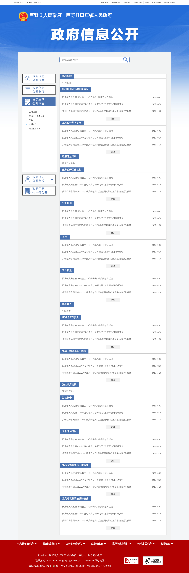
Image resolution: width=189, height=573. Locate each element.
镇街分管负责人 (70, 317)
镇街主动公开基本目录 (74, 351)
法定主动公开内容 (38, 101)
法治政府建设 (69, 384)
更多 (113, 118)
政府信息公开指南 (38, 78)
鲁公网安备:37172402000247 (70, 566)
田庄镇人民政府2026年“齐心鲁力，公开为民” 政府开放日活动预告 (92, 104)
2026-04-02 (156, 97)
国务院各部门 (50, 543)
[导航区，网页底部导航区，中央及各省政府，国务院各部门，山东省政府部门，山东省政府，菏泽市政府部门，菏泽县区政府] (94, 544)
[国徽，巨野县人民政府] (41, 16)
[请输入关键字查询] (94, 60)
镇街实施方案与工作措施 (75, 465)
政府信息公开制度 (38, 89)
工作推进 (67, 270)
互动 (64, 237)
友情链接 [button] (165, 543)
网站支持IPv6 (169, 3)
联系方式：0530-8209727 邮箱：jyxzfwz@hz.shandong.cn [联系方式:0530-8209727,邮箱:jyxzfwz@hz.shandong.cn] (65, 560)
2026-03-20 (156, 104)
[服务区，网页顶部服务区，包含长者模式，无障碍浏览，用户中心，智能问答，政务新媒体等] (123, 2)
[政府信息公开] (95, 35)
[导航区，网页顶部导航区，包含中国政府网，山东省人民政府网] (41, 2)
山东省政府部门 (74, 543)
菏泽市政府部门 (120, 543)
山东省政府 (97, 543)
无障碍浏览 (116, 3)
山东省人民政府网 (34, 3)
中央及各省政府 (25, 543)
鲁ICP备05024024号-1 (40, 566)
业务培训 (67, 203)
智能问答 (138, 3)
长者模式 (104, 3)
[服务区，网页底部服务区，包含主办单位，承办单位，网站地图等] (94, 559)
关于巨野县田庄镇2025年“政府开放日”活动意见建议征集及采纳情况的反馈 (96, 111)
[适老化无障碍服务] (153, 560)
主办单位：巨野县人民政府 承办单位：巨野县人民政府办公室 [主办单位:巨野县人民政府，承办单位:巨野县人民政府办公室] (69, 555)
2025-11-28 (156, 111)
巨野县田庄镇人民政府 (89, 15)
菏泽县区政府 (144, 543)
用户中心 (127, 3)
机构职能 (67, 76)
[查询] (125, 60)
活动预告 (67, 397)
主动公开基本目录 (71, 122)
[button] (25, 544)
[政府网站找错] (131, 560)
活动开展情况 (69, 431)
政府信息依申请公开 (40, 190)
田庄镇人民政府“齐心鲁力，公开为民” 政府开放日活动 (87, 97)
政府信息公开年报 (38, 179)
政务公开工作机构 (71, 169)
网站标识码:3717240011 (99, 566)
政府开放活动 (69, 156)
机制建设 (67, 304)
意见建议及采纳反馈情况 (75, 498)
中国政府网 (18, 3)
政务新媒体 (156, 3)
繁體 (147, 3)
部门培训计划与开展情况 (75, 89)
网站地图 (99, 560)
